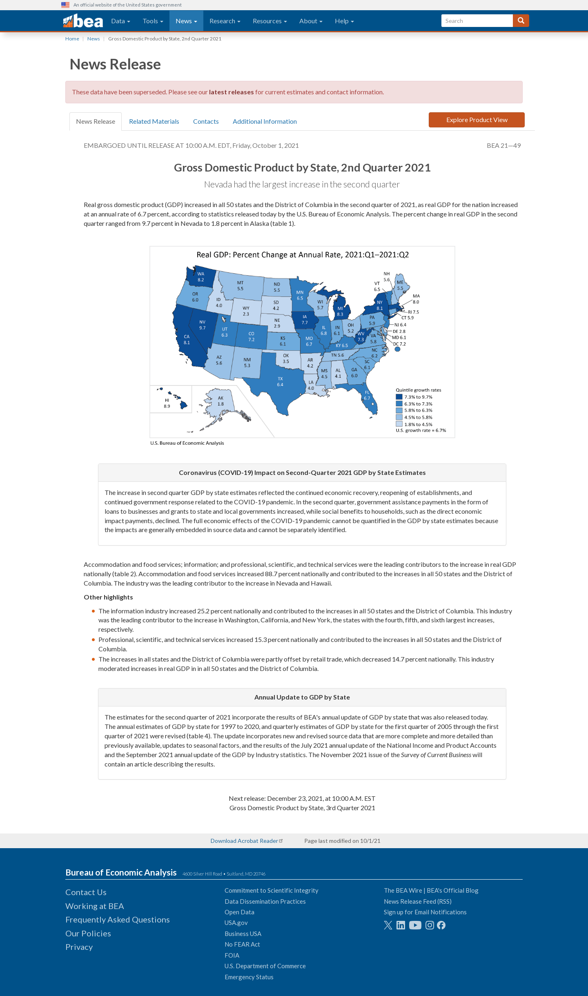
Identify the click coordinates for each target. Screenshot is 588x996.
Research (225, 21)
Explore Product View (477, 119)
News (186, 21)
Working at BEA (94, 906)
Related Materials (154, 121)
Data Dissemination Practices (265, 901)
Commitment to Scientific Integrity (271, 890)
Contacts (206, 121)
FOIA (232, 955)
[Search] (521, 20)
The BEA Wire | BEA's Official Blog (431, 890)
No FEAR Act (242, 944)
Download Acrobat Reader (244, 840)
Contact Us (86, 892)
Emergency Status (249, 976)
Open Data (239, 912)
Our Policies (88, 933)
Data (120, 21)
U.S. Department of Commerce (265, 965)
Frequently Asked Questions (117, 919)
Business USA (243, 933)
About (311, 21)
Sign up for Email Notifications (425, 912)
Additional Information (265, 121)
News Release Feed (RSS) (418, 901)
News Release (95, 121)
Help (344, 21)
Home (72, 39)
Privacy (79, 946)
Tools (153, 21)
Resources (270, 21)
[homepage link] (83, 21)
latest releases (231, 92)
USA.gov (236, 922)
